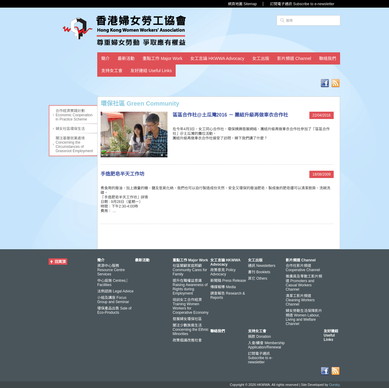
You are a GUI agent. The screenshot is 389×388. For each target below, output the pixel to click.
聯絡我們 (327, 58)
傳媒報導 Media (223, 287)
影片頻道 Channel (294, 58)
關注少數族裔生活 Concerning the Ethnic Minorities (190, 329)
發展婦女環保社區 (187, 319)
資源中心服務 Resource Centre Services (111, 270)
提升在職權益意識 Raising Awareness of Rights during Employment (190, 286)
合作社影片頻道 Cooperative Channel (303, 268)
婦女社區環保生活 (70, 129)
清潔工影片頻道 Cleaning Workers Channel (300, 300)
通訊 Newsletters (261, 266)
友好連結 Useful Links (151, 70)
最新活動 (126, 58)
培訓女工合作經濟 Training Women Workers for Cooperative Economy (190, 306)
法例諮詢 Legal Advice (115, 291)
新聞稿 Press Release (228, 280)
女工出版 (260, 58)
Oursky (334, 384)
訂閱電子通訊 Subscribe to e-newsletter (302, 4)
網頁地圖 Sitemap (242, 4)
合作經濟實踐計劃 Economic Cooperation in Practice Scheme (74, 115)
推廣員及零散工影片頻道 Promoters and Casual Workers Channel (304, 283)
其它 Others (257, 278)
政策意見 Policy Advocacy (223, 272)
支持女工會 (111, 70)
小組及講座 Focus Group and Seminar (113, 299)
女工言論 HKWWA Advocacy (217, 58)
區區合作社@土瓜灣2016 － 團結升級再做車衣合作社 (230, 114)
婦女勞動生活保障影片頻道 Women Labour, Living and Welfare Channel (304, 317)
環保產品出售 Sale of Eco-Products (114, 310)
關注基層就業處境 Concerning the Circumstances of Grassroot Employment (74, 144)
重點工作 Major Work (162, 58)
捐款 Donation (259, 336)
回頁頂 (60, 262)
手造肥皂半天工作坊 (122, 174)
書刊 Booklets (259, 272)
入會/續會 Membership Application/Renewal (266, 345)
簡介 (105, 58)
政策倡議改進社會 (187, 340)
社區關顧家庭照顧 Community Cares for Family (190, 270)
